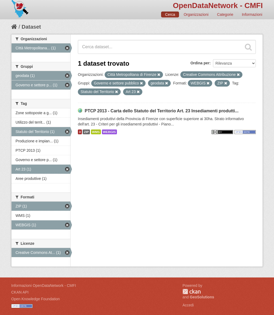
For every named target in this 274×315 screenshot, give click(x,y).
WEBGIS (109, 132)
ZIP (86, 132)
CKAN (191, 291)
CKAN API (20, 292)
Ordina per (200, 63)
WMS (96, 132)
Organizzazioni (196, 14)
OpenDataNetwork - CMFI (218, 5)
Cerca (170, 14)
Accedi (188, 305)
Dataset (31, 27)
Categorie (225, 14)
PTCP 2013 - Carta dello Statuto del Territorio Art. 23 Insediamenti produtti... (161, 111)
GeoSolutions (202, 297)
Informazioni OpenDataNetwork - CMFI (43, 285)
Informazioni (252, 14)
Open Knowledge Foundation (35, 299)
